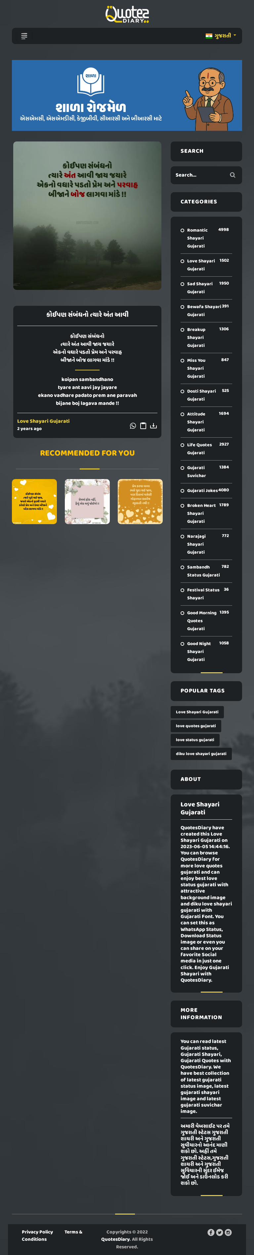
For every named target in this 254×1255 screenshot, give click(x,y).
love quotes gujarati (196, 726)
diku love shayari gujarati (201, 753)
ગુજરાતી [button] (219, 36)
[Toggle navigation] (24, 36)
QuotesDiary (115, 1239)
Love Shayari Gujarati (43, 421)
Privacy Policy (37, 1232)
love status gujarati (195, 740)
